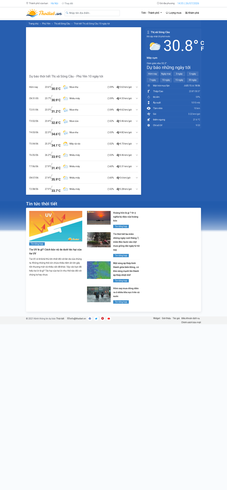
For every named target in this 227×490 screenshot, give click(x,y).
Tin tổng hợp (37, 244)
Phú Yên (46, 23)
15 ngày (179, 80)
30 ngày (193, 80)
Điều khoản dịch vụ (190, 318)
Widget (156, 318)
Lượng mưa (173, 12)
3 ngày (179, 74)
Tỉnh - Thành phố (150, 12)
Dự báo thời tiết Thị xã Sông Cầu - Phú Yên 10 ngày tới (66, 76)
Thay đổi (67, 3)
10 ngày (166, 80)
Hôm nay (152, 74)
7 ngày (152, 80)
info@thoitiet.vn (76, 318)
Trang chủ (33, 23)
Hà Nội (54, 3)
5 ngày (192, 74)
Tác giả (176, 318)
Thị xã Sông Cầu (62, 23)
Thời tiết (60, 318)
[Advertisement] (83, 49)
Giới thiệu (166, 318)
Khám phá (192, 12)
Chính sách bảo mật (191, 322)
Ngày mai (166, 74)
